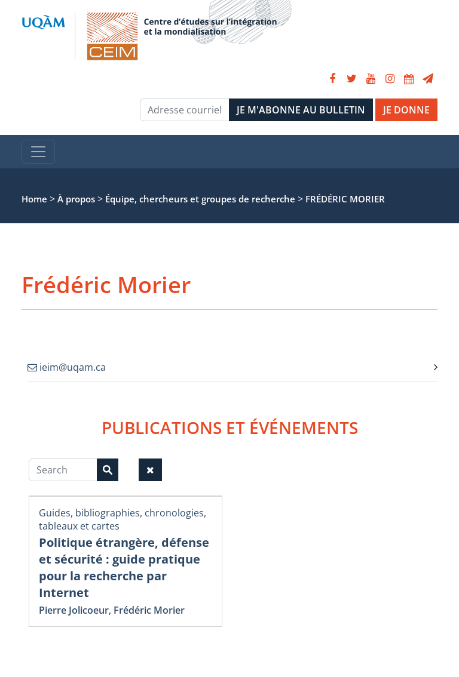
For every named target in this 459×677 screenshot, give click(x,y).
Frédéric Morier (149, 610)
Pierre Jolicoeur (74, 610)
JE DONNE (406, 109)
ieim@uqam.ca (66, 367)
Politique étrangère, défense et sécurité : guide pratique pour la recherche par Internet (124, 567)
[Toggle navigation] (38, 152)
